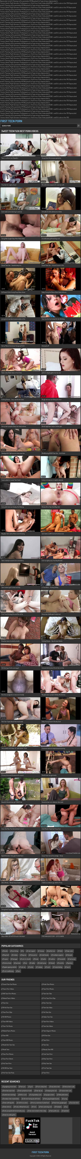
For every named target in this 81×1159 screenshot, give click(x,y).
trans (34, 1107)
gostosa (70, 963)
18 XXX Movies (7, 1017)
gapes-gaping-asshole (10, 967)
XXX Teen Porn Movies (9, 994)
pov (19, 971)
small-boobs (45, 955)
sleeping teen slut (52, 1090)
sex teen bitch (75, 1103)
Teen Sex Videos (48, 1026)
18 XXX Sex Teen (7, 1068)
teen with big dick (9, 1103)
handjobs (58, 1107)
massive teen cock (66, 1090)
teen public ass (55, 1111)
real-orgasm (31, 951)
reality (33, 963)
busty (36, 959)
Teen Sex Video (47, 1008)
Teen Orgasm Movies (49, 1031)
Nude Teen (6, 1049)
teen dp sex (39, 1090)
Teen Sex (5, 1003)
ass (26, 963)
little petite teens (63, 1095)
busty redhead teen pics (22, 1107)
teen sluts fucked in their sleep (37, 1111)
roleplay (40, 967)
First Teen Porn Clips (49, 998)
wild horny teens (23, 1103)
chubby (15, 955)
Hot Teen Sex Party (8, 1073)
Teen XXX (5, 1035)
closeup (42, 951)
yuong (65, 1099)
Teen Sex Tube (47, 994)
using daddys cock (36, 1095)
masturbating (58, 967)
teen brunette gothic (10, 1115)
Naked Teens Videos (9, 998)
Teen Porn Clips (7, 1012)
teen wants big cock (46, 1107)
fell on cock (23, 1095)
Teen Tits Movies (8, 1026)
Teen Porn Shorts (8, 1059)
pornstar (18, 963)
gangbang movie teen (10, 1086)
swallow (52, 959)
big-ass (24, 955)
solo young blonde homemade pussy (14, 1111)
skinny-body (7, 963)
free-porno (34, 955)
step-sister (70, 951)
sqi (67, 1107)
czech (48, 967)
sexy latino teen (55, 1086)
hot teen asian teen (9, 1090)
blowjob (70, 955)
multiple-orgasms (58, 955)
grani (31, 1086)
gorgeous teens (50, 1095)
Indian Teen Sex (48, 1017)
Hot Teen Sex (47, 1012)
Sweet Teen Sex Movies (10, 984)
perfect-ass (52, 951)
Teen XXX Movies (8, 1040)
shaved (53, 963)
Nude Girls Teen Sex (9, 1045)
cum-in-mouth (26, 959)
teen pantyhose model (25, 1090)
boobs (6, 951)
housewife (62, 959)
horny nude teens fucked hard (40, 1103)
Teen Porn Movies (8, 1054)
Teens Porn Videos (8, 989)
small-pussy (42, 963)
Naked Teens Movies (9, 1031)
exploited (66, 1111)
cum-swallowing (8, 971)
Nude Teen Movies (48, 984)
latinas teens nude (69, 1086)
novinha (61, 963)
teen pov (23, 1086)
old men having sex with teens (31, 1099)
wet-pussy (72, 959)
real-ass (23, 967)
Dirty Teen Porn (47, 1059)
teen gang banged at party (52, 1099)
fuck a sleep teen (42, 1086)
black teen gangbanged (60, 1103)
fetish (60, 951)
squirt (68, 967)
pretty (31, 967)
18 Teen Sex (46, 1035)
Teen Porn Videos (48, 1021)
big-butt (6, 955)
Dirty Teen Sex (47, 1063)
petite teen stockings (10, 1095)
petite (44, 959)
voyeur (6, 959)
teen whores (7, 1107)
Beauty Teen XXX (48, 1049)
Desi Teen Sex (47, 1003)
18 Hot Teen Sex (7, 1008)
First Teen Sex (47, 1068)
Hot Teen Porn (7, 1063)
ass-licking (15, 951)
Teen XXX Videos (8, 1021)
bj (23, 951)
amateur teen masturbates (11, 1099)
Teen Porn (46, 1040)
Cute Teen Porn (47, 1054)
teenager (15, 959)
